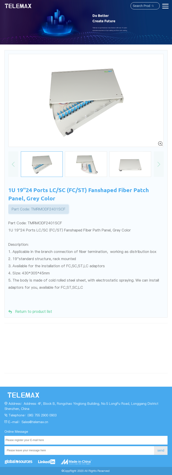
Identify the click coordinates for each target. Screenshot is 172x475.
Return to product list (30, 312)
